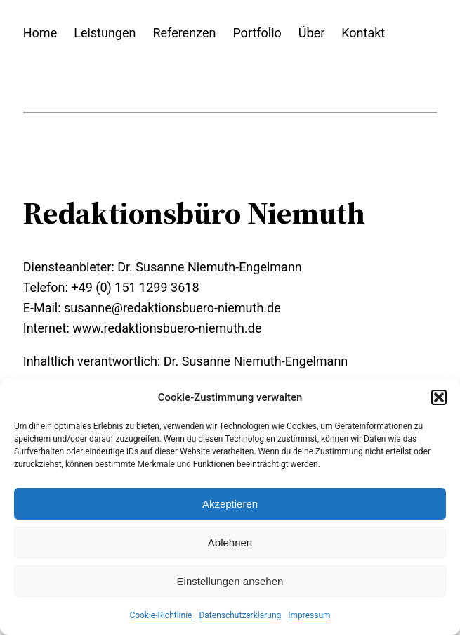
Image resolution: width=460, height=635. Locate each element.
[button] (439, 397)
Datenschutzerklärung (240, 615)
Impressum (309, 615)
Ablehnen (230, 543)
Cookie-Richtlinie (160, 615)
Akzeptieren (230, 504)
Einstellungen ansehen (230, 581)
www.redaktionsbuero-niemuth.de (166, 328)
